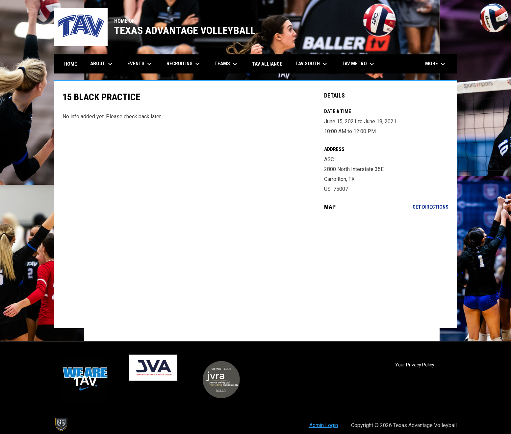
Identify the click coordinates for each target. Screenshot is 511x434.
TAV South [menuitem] (312, 64)
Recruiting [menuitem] (183, 64)
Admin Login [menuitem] (323, 425)
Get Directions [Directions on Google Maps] (430, 207)
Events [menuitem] (140, 64)
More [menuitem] (436, 64)
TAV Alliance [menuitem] (267, 64)
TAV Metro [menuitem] (359, 64)
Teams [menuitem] (227, 64)
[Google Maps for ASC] (386, 269)
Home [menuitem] (70, 64)
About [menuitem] (102, 64)
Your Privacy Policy (414, 364)
